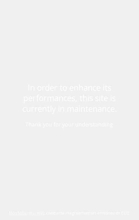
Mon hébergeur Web (27, 213)
